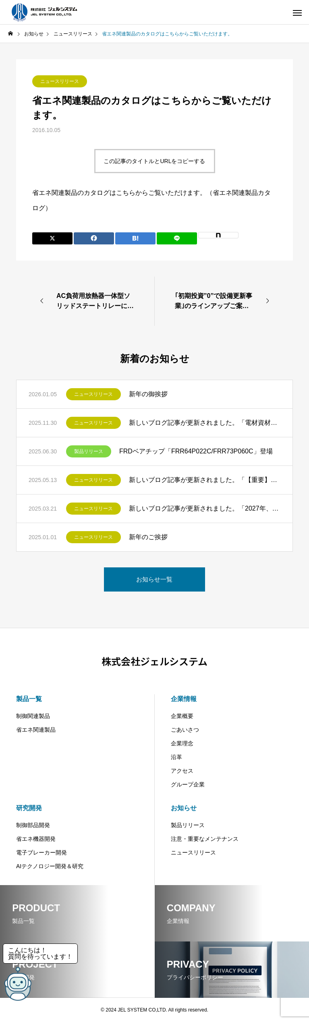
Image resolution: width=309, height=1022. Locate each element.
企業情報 (184, 698)
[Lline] (177, 238)
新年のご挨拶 (148, 537)
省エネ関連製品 (36, 729)
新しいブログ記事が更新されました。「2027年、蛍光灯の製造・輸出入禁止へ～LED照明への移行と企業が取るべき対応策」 (204, 508)
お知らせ (184, 808)
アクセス (182, 771)
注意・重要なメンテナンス (204, 839)
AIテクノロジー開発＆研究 (49, 866)
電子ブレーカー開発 (41, 852)
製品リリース (88, 451)
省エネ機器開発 (36, 839)
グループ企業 (188, 784)
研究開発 (29, 808)
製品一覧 (29, 698)
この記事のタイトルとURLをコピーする (154, 161)
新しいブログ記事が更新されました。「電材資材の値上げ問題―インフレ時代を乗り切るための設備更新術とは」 (204, 422)
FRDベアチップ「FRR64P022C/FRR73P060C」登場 (196, 451)
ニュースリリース (59, 81)
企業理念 (182, 743)
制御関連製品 (33, 716)
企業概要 (182, 716)
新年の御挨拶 (148, 394)
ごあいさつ (185, 729)
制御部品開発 (33, 825)
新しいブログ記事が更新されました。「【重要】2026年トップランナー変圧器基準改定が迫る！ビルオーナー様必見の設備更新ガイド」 (204, 479)
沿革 (176, 757)
